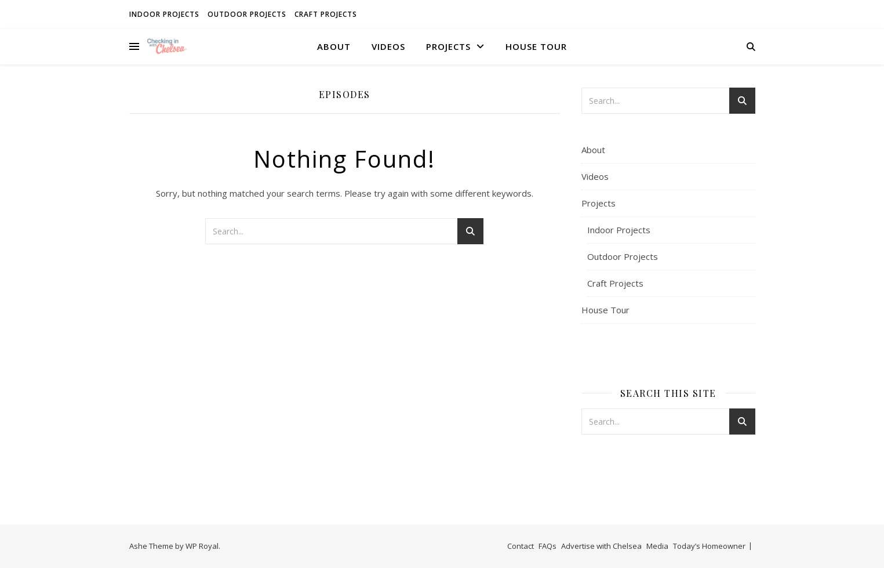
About (334, 46)
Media (657, 546)
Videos (388, 46)
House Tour (536, 46)
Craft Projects (325, 14)
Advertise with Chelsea (601, 546)
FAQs (547, 546)
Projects (448, 46)
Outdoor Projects (247, 14)
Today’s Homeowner (709, 546)
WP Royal (202, 546)
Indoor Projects (164, 14)
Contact (520, 546)
